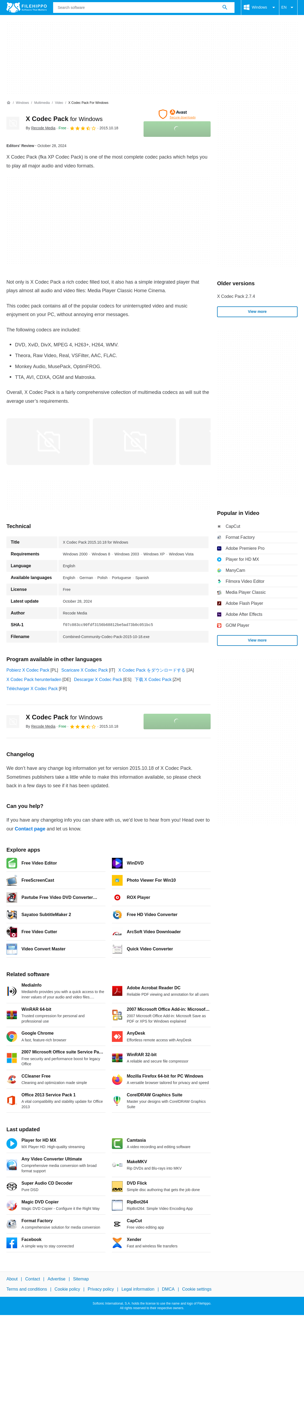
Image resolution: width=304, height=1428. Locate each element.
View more (257, 311)
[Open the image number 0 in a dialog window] (48, 441)
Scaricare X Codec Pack (84, 670)
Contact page (30, 829)
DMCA (168, 1289)
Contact (32, 1279)
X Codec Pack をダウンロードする (151, 670)
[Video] (59, 103)
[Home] (8, 102)
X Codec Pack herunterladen (33, 679)
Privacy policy (101, 1289)
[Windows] (22, 103)
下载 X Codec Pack (153, 679)
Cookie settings (196, 1289)
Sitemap (81, 1279)
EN (288, 7)
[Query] (144, 7)
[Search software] (224, 7)
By (41, 128)
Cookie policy (67, 1289)
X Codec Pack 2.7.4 (236, 296)
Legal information (138, 1289)
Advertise (56, 1279)
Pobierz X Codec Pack (27, 670)
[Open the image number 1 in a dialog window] (134, 441)
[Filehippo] (26, 7)
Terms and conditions (26, 1289)
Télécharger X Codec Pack (32, 688)
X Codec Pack (64, 118)
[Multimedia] (42, 103)
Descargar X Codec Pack (98, 679)
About (12, 1279)
